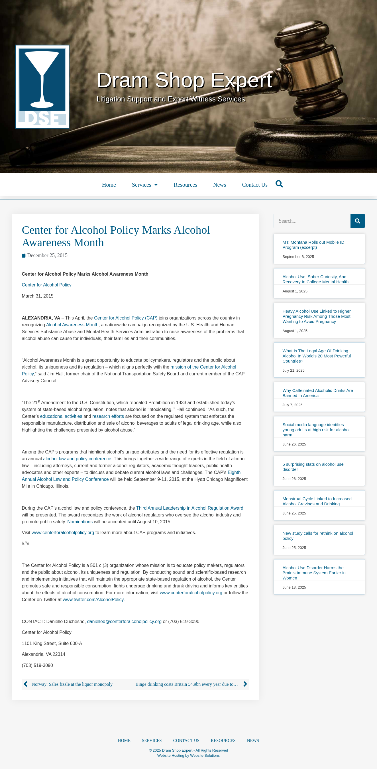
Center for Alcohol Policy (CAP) (125, 318)
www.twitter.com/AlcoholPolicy (93, 599)
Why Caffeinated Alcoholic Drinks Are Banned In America (317, 393)
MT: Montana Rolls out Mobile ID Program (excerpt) (313, 245)
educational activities (61, 416)
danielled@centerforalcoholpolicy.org (124, 621)
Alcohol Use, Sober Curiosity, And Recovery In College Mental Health (315, 279)
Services (145, 184)
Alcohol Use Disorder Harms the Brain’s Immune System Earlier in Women (313, 572)
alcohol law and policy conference (77, 458)
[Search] (357, 221)
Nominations (80, 521)
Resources (185, 185)
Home (109, 185)
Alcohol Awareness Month (72, 324)
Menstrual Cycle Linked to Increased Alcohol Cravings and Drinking (317, 501)
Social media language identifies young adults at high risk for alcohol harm (315, 429)
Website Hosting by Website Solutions (188, 756)
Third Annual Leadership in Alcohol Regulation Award (189, 508)
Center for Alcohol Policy (47, 284)
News (219, 185)
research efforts (108, 416)
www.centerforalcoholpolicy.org (63, 532)
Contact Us (254, 185)
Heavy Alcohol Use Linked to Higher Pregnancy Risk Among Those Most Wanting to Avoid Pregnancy (316, 316)
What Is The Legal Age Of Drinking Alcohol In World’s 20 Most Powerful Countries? (316, 355)
